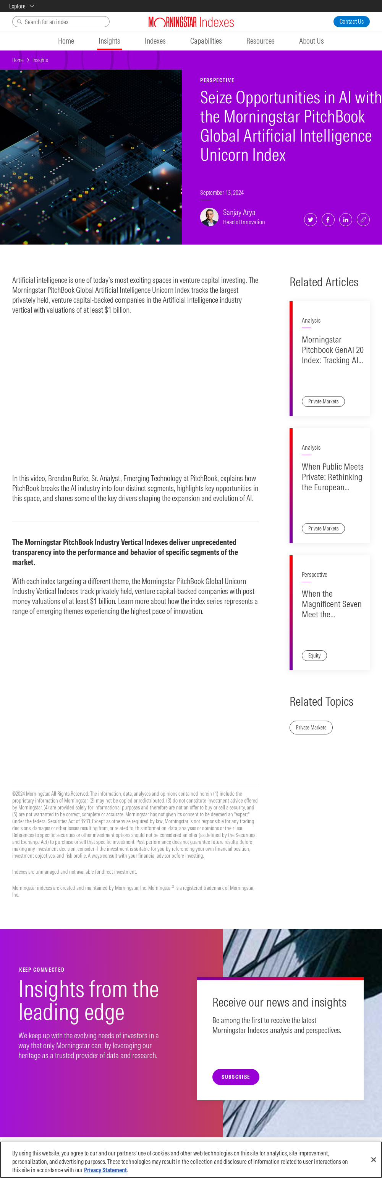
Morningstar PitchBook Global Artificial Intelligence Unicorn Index (101, 290)
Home (18, 60)
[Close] (373, 1159)
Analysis (311, 320)
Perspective (314, 574)
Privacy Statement (105, 1170)
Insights (40, 60)
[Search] (61, 21)
